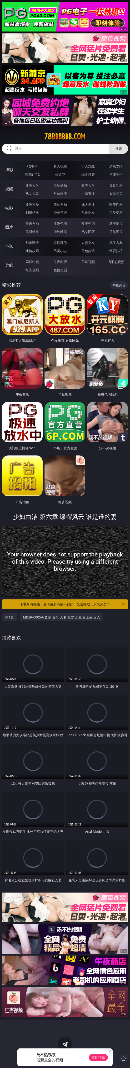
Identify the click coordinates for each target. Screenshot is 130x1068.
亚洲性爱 (32, 204)
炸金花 (60, 174)
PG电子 (32, 166)
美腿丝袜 (32, 231)
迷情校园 (32, 250)
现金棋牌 (88, 174)
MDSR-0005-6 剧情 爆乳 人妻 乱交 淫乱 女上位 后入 (61, 617)
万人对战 (88, 166)
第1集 (9, 617)
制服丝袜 (32, 212)
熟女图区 (88, 231)
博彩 (9, 169)
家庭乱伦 (60, 242)
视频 (9, 188)
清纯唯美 (60, 231)
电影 (9, 208)
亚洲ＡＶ (32, 185)
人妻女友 (88, 242)
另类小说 (60, 250)
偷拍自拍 (60, 204)
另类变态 (116, 212)
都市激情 (32, 242)
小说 (9, 246)
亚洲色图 (60, 223)
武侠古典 (116, 242)
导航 (9, 265)
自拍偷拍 (60, 185)
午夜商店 (60, 261)
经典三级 (60, 212)
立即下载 (98, 1057)
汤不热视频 (116, 261)
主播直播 (88, 193)
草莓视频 (88, 261)
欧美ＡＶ (88, 185)
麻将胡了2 (32, 174)
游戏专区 (116, 166)
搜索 (118, 148)
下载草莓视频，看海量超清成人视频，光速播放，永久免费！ (73, 604)
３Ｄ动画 (116, 185)
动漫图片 (116, 223)
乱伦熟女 (88, 212)
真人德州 (60, 166)
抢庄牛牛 (116, 174)
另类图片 (116, 231)
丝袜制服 (60, 193)
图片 (9, 227)
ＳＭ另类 (116, 193)
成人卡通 (88, 204)
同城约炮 (32, 261)
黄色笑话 (88, 250)
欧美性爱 (116, 204)
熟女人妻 (32, 193)
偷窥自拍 (32, 223)
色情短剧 (60, 270)
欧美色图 (88, 223)
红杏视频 (32, 270)
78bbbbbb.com (64, 136)
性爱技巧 (116, 250)
